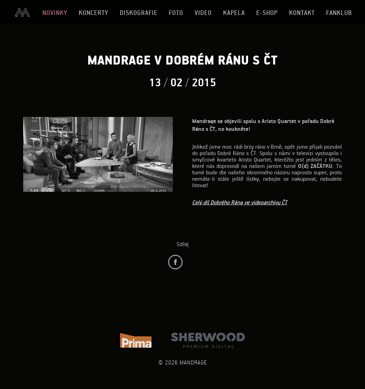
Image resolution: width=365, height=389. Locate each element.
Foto (176, 13)
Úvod (22, 12)
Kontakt (302, 13)
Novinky (54, 13)
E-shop (267, 13)
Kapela (234, 13)
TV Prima (135, 340)
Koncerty (93, 13)
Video (203, 13)
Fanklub (339, 13)
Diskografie (139, 13)
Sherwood (208, 340)
